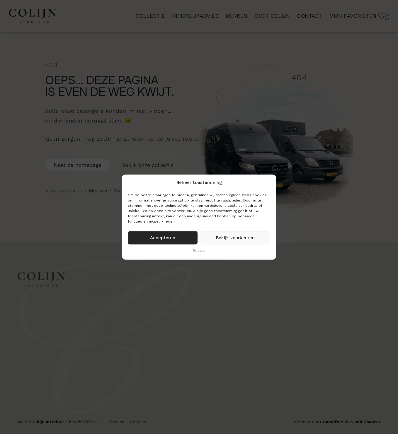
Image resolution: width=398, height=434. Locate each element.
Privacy (199, 250)
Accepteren (162, 237)
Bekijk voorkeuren (235, 237)
